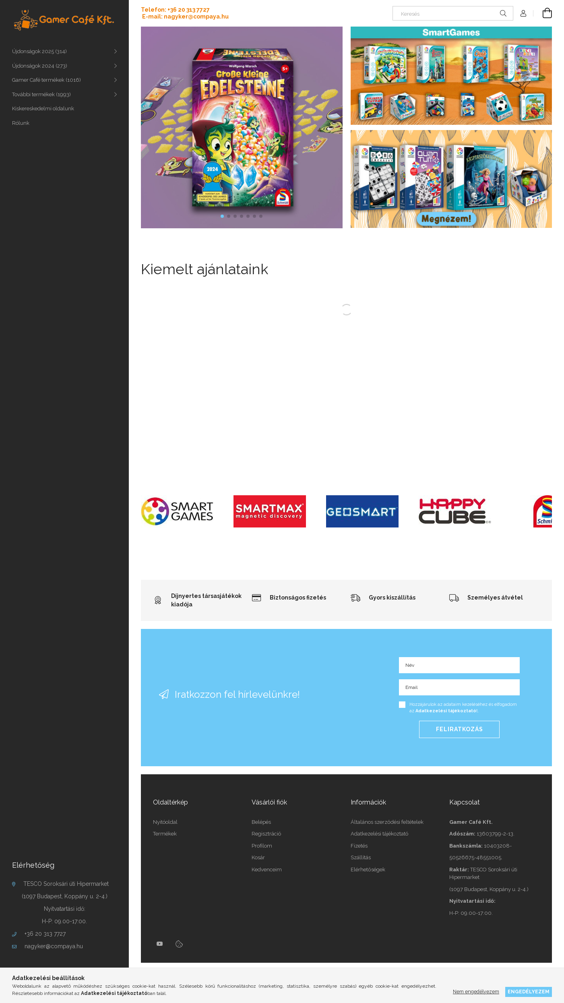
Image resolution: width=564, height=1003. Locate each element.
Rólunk (20, 123)
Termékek (165, 834)
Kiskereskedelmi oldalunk (43, 108)
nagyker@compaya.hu (54, 946)
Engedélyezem (529, 992)
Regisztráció (266, 834)
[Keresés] (453, 13)
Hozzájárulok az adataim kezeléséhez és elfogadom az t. (463, 708)
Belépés (261, 822)
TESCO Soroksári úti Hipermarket (66, 884)
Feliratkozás (459, 729)
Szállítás (361, 857)
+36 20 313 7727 (45, 934)
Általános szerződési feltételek (387, 822)
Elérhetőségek (368, 870)
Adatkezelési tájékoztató (379, 834)
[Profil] (523, 13)
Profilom (262, 846)
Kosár (258, 857)
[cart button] (542, 13)
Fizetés (359, 846)
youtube (160, 944)
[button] (222, 216)
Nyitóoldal (165, 822)
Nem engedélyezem (476, 992)
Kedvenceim (267, 870)
